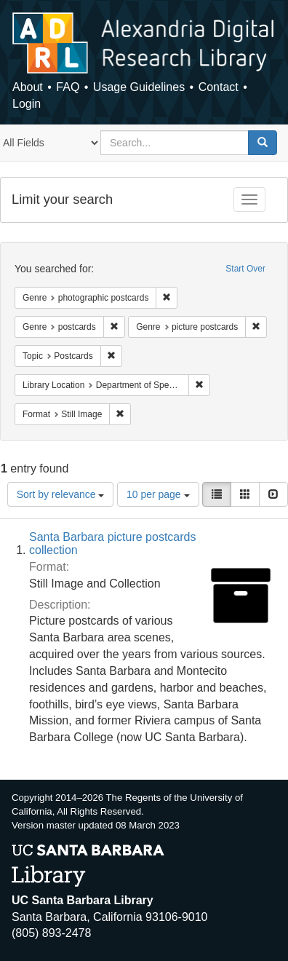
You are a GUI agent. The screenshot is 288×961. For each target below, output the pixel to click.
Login (26, 104)
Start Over (245, 269)
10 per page (158, 494)
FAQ (67, 87)
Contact (219, 87)
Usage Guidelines (139, 87)
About (27, 87)
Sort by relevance (61, 494)
